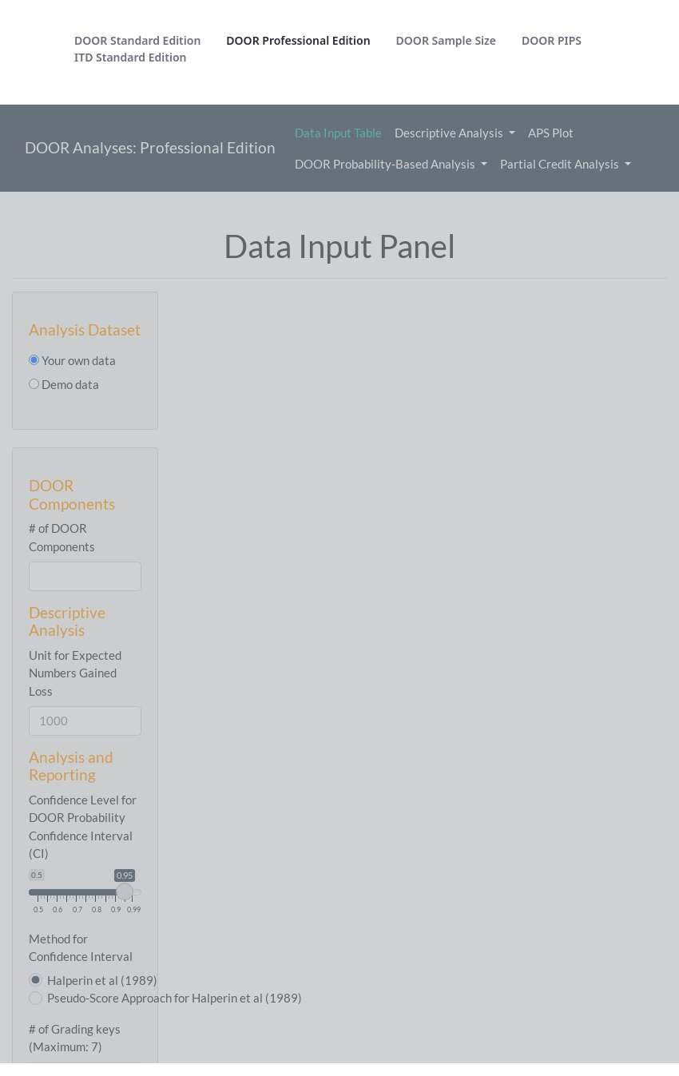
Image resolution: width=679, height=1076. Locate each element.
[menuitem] (137, 40)
